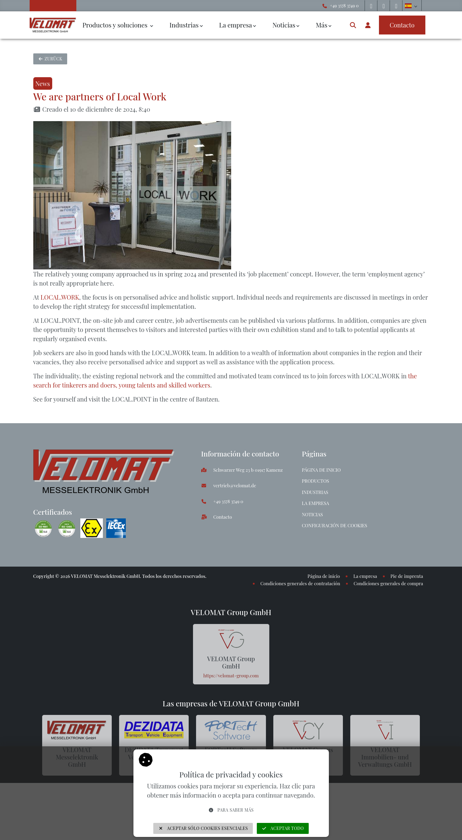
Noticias (283, 24)
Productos (315, 481)
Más (321, 24)
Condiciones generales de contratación (300, 583)
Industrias (183, 24)
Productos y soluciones (115, 24)
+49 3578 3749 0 (344, 5)
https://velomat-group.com (231, 675)
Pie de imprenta (407, 576)
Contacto (222, 517)
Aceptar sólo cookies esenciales (203, 828)
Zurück (50, 59)
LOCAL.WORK (60, 297)
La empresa (235, 24)
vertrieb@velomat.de (234, 485)
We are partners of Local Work (99, 96)
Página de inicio (321, 470)
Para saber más (230, 810)
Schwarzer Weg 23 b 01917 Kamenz (248, 470)
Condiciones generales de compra (388, 583)
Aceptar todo (283, 828)
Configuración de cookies (334, 525)
